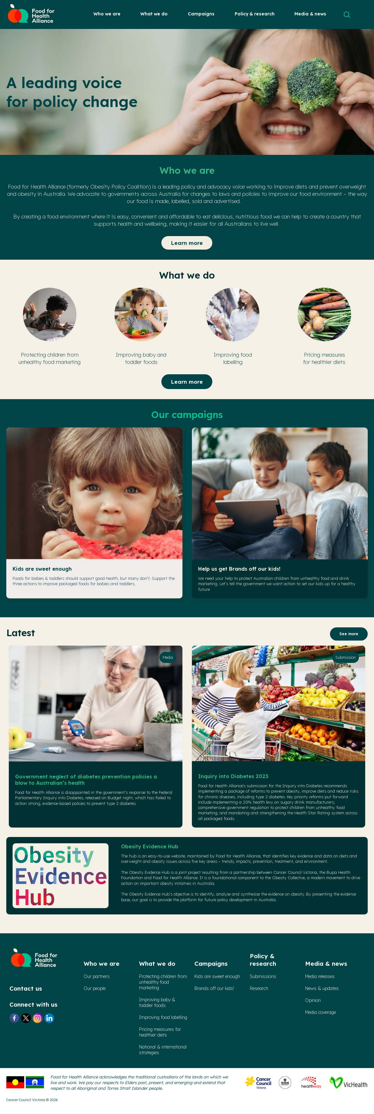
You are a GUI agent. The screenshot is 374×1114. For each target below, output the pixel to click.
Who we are (106, 13)
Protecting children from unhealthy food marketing (163, 982)
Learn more (187, 243)
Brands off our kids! (214, 988)
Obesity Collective (288, 877)
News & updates (322, 988)
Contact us (25, 988)
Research (259, 988)
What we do (154, 13)
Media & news (310, 13)
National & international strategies (163, 1049)
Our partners (97, 976)
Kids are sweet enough (42, 569)
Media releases (320, 976)
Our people (95, 988)
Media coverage (320, 1012)
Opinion (313, 1000)
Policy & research (255, 13)
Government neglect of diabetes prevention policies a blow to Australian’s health (86, 779)
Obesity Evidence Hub (149, 846)
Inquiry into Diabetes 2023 (233, 776)
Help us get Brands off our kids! (239, 569)
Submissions (263, 976)
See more (348, 633)
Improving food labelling (163, 1017)
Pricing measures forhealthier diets (160, 1032)
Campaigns (201, 13)
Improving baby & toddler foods (157, 1002)
